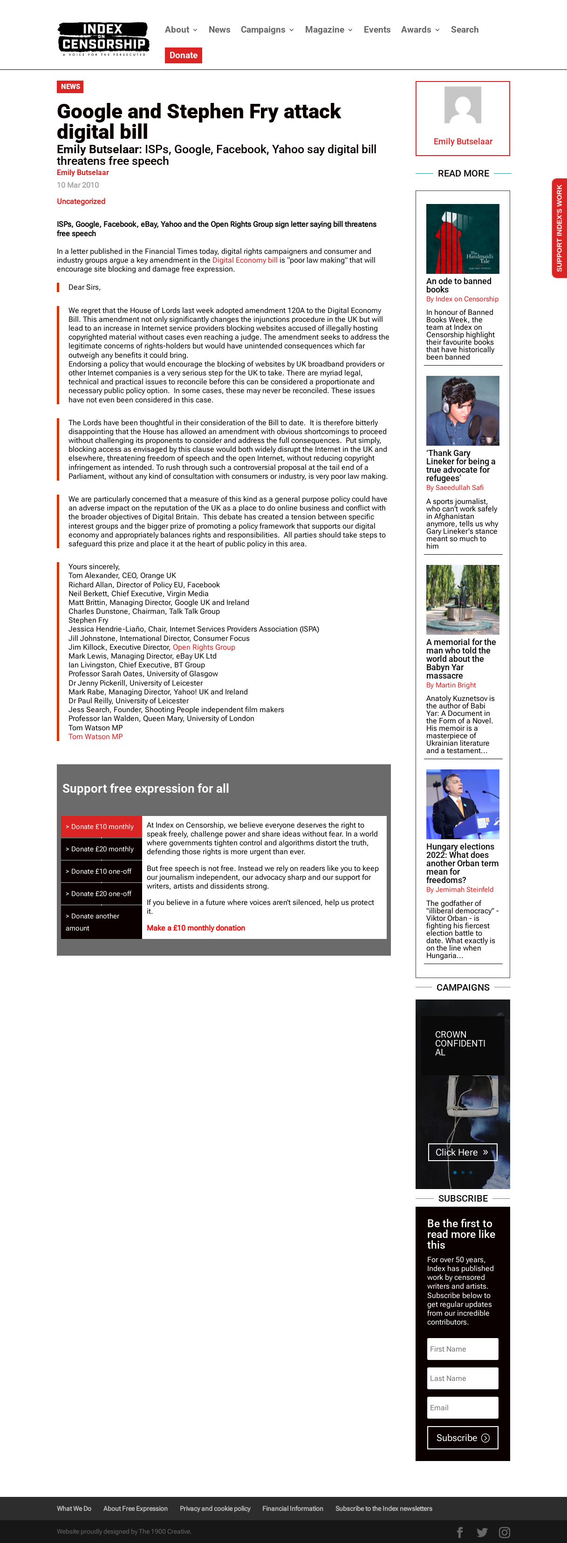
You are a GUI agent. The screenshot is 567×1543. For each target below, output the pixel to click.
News (220, 29)
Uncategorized (81, 201)
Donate (184, 55)
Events (377, 29)
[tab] (102, 826)
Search (465, 29)
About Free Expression (135, 1508)
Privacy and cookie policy (215, 1508)
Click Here (457, 1152)
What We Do (74, 1508)
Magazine (324, 29)
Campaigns (263, 29)
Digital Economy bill (246, 260)
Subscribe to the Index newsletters (383, 1508)
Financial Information (292, 1508)
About (177, 29)
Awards (416, 29)
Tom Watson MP (95, 736)
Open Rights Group (204, 647)
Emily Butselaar (83, 172)
